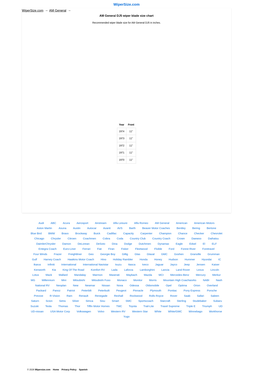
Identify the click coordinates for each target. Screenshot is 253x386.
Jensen (200, 264)
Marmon (97, 274)
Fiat (99, 248)
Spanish (83, 369)
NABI (206, 280)
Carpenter (146, 233)
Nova (120, 285)
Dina (115, 243)
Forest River (188, 248)
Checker (199, 233)
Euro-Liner (69, 248)
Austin (76, 228)
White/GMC (175, 311)
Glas (137, 254)
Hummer (190, 259)
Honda (143, 259)
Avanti (107, 228)
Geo (91, 254)
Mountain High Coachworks (179, 280)
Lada (114, 269)
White (157, 311)
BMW (51, 233)
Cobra (106, 238)
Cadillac (112, 233)
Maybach (131, 274)
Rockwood (136, 295)
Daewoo (196, 238)
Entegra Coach (47, 248)
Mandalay (80, 274)
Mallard (63, 274)
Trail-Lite (148, 306)
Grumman (214, 254)
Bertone (211, 228)
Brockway (81, 233)
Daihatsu (213, 238)
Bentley (181, 228)
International (68, 264)
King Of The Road (73, 269)
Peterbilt (86, 290)
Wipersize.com (42, 369)
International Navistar (95, 264)
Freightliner (75, 254)
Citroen (72, 238)
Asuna (62, 228)
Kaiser (215, 264)
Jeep (187, 264)
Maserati (114, 274)
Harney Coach (52, 259)
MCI (161, 274)
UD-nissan (37, 311)
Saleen (215, 295)
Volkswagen (84, 311)
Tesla (48, 306)
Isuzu (118, 264)
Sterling (181, 300)
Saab (187, 295)
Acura (66, 222)
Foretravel (208, 248)
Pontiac (172, 290)
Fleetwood (141, 248)
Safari (200, 295)
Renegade (101, 295)
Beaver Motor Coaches (156, 228)
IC (219, 259)
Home (56, 369)
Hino (103, 259)
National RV (42, 285)
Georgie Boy (107, 254)
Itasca (131, 264)
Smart (115, 300)
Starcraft (165, 300)
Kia (54, 269)
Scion (49, 300)
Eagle (179, 243)
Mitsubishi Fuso (101, 280)
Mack (49, 274)
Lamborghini (147, 269)
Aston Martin (44, 228)
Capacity (128, 233)
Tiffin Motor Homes (98, 306)
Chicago (39, 238)
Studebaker (200, 300)
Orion (197, 285)
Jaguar (159, 264)
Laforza (128, 269)
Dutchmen (145, 243)
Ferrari (86, 248)
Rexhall (118, 295)
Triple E (190, 306)
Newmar (90, 285)
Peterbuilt (103, 290)
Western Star (140, 311)
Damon (66, 243)
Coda (120, 238)
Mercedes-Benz (179, 274)
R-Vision (55, 295)
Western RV (118, 311)
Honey (158, 259)
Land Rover (183, 269)
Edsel (192, 243)
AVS (119, 228)
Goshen (179, 254)
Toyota (133, 306)
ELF (214, 243)
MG (33, 280)
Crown (181, 238)
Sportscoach (145, 300)
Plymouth (155, 290)
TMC (119, 306)
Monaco (122, 280)
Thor (77, 306)
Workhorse (215, 311)
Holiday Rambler (123, 259)
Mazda (148, 274)
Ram (69, 295)
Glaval (151, 254)
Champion (165, 233)
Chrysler (56, 238)
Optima (182, 285)
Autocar (91, 228)
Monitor (137, 280)
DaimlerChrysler (46, 243)
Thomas (63, 306)
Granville (195, 254)
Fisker (124, 248)
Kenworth (39, 269)
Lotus (35, 274)
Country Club (138, 238)
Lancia (165, 269)
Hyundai (207, 259)
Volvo (101, 311)
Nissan (106, 285)
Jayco (173, 264)
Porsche (212, 290)
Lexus (200, 269)
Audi (41, 222)
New (75, 285)
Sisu (102, 300)
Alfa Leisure (120, 222)
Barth (132, 228)
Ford (171, 248)
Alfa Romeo (141, 222)
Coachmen (89, 238)
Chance (182, 233)
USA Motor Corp (60, 311)
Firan (111, 248)
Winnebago (195, 311)
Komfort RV (98, 269)
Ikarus (37, 264)
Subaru (217, 300)
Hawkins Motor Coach (81, 259)
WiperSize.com (126, 4)
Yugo (126, 316)
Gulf (34, 259)
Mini (63, 280)
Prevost (38, 295)
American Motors (204, 222)
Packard (41, 290)
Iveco (145, 264)
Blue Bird (36, 233)
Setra (62, 300)
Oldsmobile (152, 285)
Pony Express (192, 290)
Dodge (128, 243)
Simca (89, 300)
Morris (153, 280)
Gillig (125, 254)
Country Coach (161, 238)
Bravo (65, 233)
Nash (219, 280)
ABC (53, 222)
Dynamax (163, 243)
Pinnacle (138, 290)
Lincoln (214, 269)
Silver (75, 300)
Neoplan (61, 285)
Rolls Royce (156, 295)
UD (220, 306)
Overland (212, 285)
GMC (164, 254)
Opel (169, 285)
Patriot (71, 290)
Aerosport (82, 222)
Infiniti (51, 264)
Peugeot (121, 290)
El (204, 243)
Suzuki (35, 306)
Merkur (216, 274)
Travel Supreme (170, 306)
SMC (129, 300)
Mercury (201, 274)
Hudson (173, 259)
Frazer (58, 254)
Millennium (48, 280)
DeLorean (84, 243)
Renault (83, 295)
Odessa (134, 285)
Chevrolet (216, 233)
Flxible (158, 248)
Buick (97, 233)
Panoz (56, 290)
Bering (196, 228)
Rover (173, 295)
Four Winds (40, 254)
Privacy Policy (68, 369)
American (181, 222)
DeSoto (100, 243)
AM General (57, 10)
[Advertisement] (126, 49)
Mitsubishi (79, 280)
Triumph (207, 306)
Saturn (35, 300)
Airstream (100, 222)
